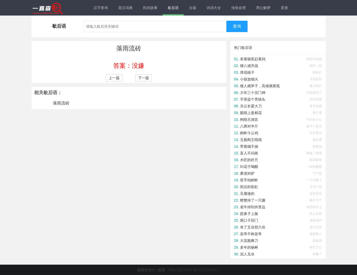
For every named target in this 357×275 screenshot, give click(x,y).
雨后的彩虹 (249, 187)
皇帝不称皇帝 (251, 234)
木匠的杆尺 (249, 160)
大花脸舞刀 (249, 241)
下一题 (143, 78)
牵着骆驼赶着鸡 (252, 59)
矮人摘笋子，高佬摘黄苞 (260, 86)
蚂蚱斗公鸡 (249, 133)
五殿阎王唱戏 (251, 140)
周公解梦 (263, 8)
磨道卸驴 (247, 173)
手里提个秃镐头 (252, 99)
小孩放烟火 (249, 79)
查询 (237, 26)
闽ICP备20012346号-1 (202, 270)
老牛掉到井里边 (252, 207)
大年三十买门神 (252, 93)
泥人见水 (247, 254)
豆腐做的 (247, 193)
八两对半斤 (249, 126)
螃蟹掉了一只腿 (252, 200)
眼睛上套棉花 (251, 113)
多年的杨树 (249, 247)
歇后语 (173, 8)
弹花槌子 (247, 72)
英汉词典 (125, 8)
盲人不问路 (249, 153)
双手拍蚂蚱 (249, 180)
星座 (284, 8)
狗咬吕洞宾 (249, 119)
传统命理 (238, 8)
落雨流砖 (61, 103)
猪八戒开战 (249, 66)
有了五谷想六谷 (252, 227)
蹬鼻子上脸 (249, 214)
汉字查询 (100, 8)
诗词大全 (214, 8)
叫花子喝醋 (249, 167)
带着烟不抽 (249, 146)
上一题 (114, 78)
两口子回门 (249, 220)
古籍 (192, 8)
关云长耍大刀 (251, 106)
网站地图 (175, 270)
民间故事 (150, 8)
